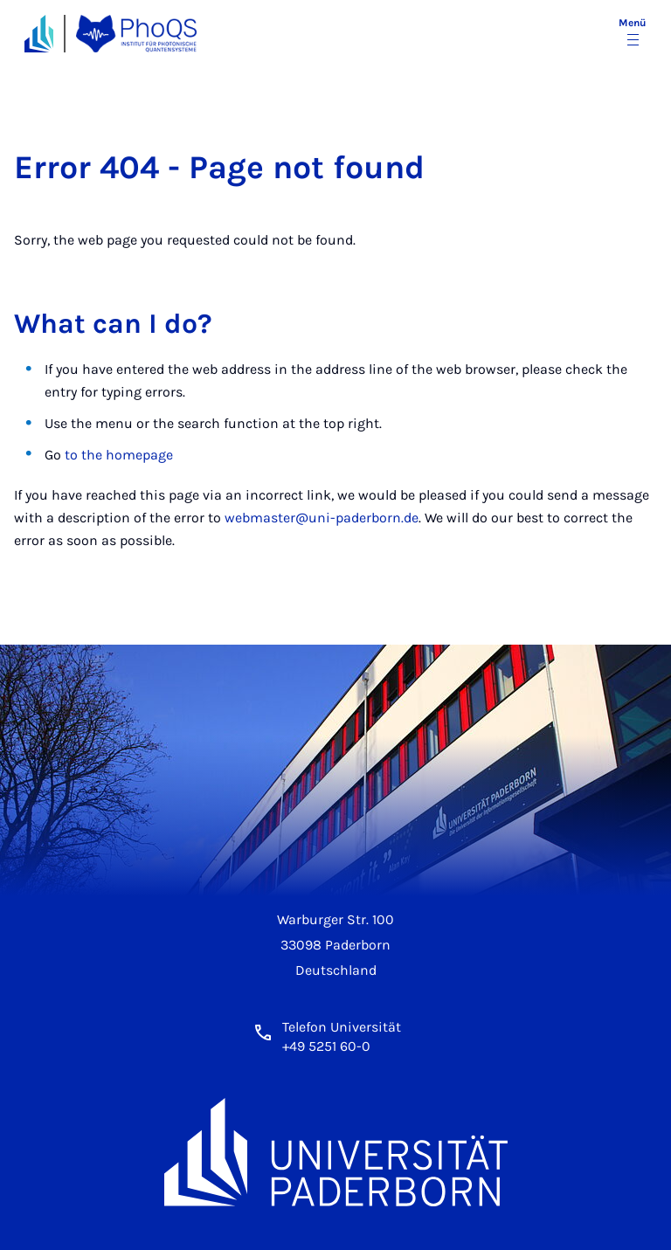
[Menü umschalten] (632, 33)
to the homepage (119, 454)
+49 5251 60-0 (326, 1046)
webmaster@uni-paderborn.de (322, 517)
